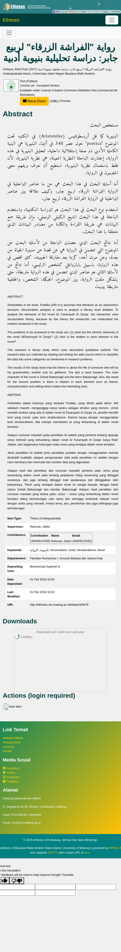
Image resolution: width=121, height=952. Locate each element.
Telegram (11, 781)
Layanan (8, 746)
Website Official (13, 738)
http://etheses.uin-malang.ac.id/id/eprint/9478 (59, 604)
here (87, 852)
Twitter (9, 772)
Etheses (11, 19)
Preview (65, 101)
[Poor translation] (16, 880)
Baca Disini (34, 101)
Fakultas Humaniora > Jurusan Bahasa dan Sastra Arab (66, 558)
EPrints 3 (115, 848)
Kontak (7, 751)
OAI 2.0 (53, 852)
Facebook (11, 768)
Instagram (11, 777)
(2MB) (39, 101)
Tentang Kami (12, 742)
